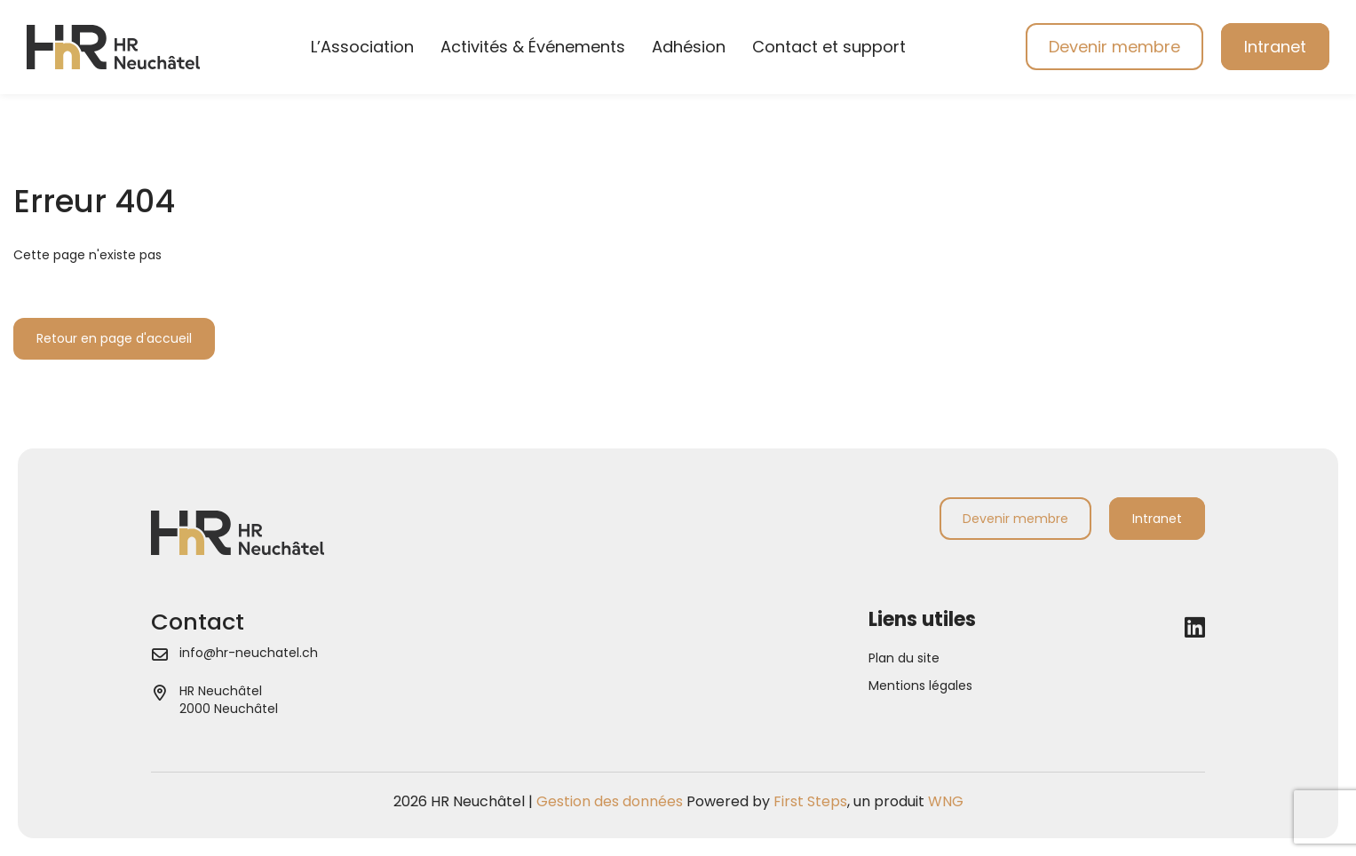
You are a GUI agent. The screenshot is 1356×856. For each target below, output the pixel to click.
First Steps (810, 801)
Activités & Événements (532, 47)
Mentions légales (920, 685)
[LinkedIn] (1195, 628)
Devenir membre (1114, 47)
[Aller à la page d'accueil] (113, 46)
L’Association (362, 47)
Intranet (1275, 47)
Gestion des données (609, 801)
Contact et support (829, 47)
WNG (945, 801)
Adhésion (689, 47)
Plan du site (904, 658)
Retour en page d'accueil (114, 338)
